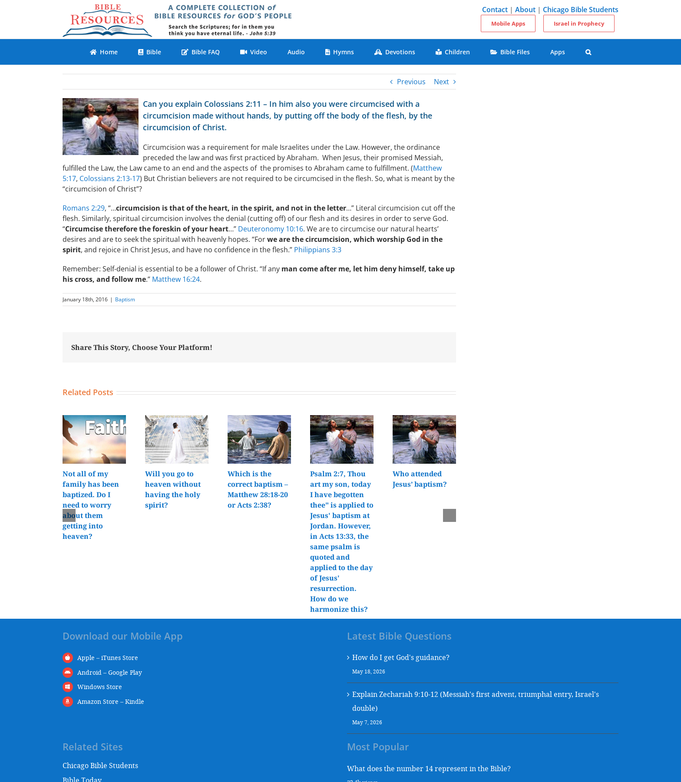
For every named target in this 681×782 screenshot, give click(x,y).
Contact (495, 9)
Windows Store (99, 687)
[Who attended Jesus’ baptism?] (424, 420)
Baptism (125, 299)
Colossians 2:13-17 (109, 178)
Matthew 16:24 (176, 279)
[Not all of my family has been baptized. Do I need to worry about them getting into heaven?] (94, 420)
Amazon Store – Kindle (110, 701)
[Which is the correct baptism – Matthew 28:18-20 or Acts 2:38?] (259, 420)
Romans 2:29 (84, 208)
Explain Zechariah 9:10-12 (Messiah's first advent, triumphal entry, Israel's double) (475, 701)
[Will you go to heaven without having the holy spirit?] (176, 420)
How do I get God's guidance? (401, 657)
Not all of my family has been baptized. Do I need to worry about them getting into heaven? (91, 505)
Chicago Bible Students (580, 9)
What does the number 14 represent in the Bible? (429, 768)
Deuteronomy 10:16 (270, 229)
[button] (588, 52)
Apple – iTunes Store (107, 657)
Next (441, 81)
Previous (411, 81)
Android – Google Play (109, 672)
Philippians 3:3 (317, 249)
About (525, 9)
